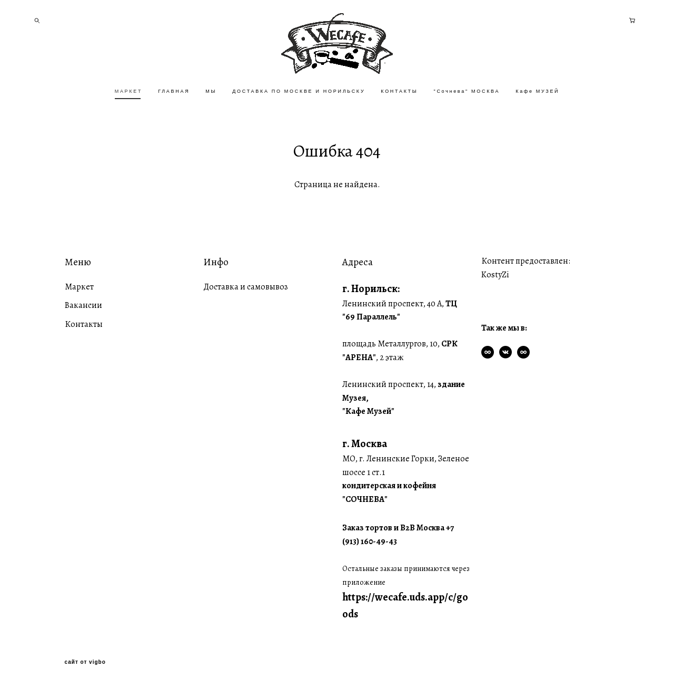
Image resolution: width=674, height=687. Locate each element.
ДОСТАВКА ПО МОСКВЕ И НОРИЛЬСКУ (298, 91)
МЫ (210, 91)
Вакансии (83, 305)
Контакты (84, 324)
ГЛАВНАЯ (174, 91)
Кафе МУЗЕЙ (537, 91)
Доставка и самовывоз (245, 287)
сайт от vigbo (85, 662)
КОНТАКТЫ (399, 91)
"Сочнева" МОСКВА (466, 91)
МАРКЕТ (128, 91)
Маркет (79, 287)
